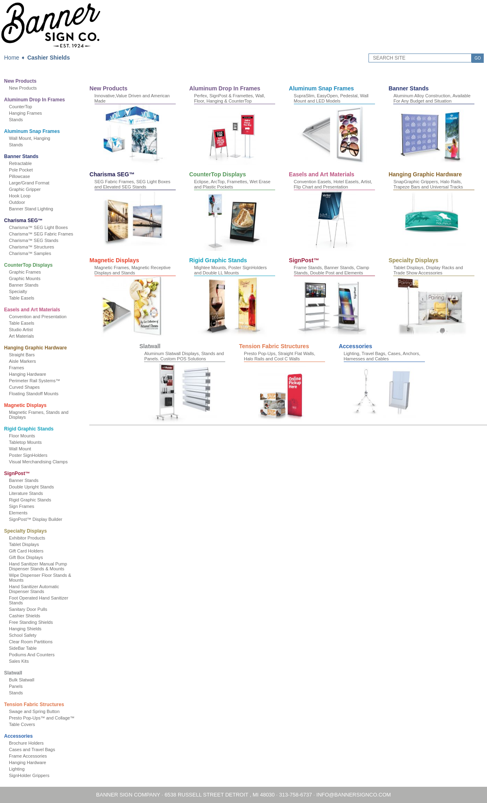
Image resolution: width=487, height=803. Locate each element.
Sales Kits (19, 661)
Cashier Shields (48, 57)
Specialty (18, 291)
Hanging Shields (25, 628)
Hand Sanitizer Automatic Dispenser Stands (34, 589)
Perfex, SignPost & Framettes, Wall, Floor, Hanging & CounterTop (229, 98)
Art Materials (21, 336)
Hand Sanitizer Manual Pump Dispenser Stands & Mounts (38, 566)
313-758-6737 (295, 795)
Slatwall (13, 673)
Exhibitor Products (27, 537)
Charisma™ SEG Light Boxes (38, 227)
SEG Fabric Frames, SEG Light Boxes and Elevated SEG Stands (132, 184)
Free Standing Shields (31, 622)
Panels (16, 686)
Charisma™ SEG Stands (33, 240)
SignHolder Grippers (29, 775)
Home (11, 57)
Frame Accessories (28, 756)
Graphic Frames (25, 272)
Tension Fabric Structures (34, 704)
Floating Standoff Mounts (33, 393)
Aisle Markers (22, 361)
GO (477, 58)
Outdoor (17, 202)
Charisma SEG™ (23, 220)
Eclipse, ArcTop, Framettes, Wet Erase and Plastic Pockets (232, 184)
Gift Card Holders (26, 550)
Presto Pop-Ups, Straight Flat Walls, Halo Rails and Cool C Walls (279, 356)
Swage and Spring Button (34, 711)
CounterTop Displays (28, 265)
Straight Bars (22, 354)
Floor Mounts (22, 435)
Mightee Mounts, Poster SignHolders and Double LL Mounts (230, 270)
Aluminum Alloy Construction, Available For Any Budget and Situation (431, 98)
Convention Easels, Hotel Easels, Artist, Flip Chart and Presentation (333, 184)
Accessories (18, 736)
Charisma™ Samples (30, 253)
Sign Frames (21, 506)
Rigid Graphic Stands (29, 429)
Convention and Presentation (38, 316)
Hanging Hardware (27, 374)
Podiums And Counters (32, 654)
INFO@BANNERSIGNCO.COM (354, 795)
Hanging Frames (25, 113)
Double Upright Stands (31, 486)
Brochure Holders (26, 743)
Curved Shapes (24, 387)
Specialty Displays (25, 531)
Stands (16, 119)
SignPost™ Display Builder (35, 519)
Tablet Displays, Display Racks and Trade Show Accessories (428, 270)
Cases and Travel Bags (32, 749)
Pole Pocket (21, 169)
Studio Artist (21, 329)
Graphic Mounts (25, 278)
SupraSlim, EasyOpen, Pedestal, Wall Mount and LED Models (331, 98)
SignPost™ (17, 473)
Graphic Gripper (25, 189)
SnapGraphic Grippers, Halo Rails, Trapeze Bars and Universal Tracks (428, 184)
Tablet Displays (24, 544)
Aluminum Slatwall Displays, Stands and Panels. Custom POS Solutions (184, 356)
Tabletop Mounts (25, 442)
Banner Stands (21, 156)
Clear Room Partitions (31, 641)
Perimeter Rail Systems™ (34, 380)
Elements (18, 512)
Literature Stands (26, 493)
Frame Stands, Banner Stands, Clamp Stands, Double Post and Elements (331, 270)
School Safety (23, 635)
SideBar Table (23, 648)
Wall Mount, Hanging (29, 138)
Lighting (17, 769)
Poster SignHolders (28, 455)
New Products (20, 81)
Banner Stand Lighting (31, 208)
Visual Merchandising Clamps (38, 461)
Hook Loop (19, 195)
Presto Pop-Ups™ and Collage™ (41, 717)
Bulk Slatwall (21, 679)
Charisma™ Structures (31, 246)
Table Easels (21, 298)
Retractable (20, 163)
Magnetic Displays (25, 405)
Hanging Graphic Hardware (35, 348)
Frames (16, 367)
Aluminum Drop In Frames (34, 100)
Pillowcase (19, 176)
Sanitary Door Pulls (28, 609)
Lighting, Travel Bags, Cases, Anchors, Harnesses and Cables (382, 356)
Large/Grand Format (29, 182)
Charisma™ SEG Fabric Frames (41, 233)
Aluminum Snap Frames (32, 131)
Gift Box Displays (26, 557)
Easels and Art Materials (32, 310)
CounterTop (20, 106)
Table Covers (22, 724)
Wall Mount (20, 448)
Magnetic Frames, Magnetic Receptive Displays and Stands (133, 270)
